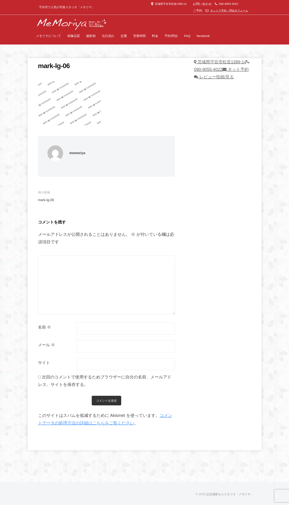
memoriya (77, 153)
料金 (155, 36)
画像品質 (73, 36)
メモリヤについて (48, 36)
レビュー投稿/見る (214, 77)
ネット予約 (235, 69)
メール (46, 345)
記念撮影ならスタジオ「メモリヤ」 (229, 494)
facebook (203, 36)
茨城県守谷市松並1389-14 (167, 3)
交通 (124, 36)
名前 (44, 327)
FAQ (187, 36)
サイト (44, 362)
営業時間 (139, 36)
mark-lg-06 (46, 200)
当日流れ (108, 36)
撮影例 (90, 36)
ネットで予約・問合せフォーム (227, 10)
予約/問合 (171, 36)
